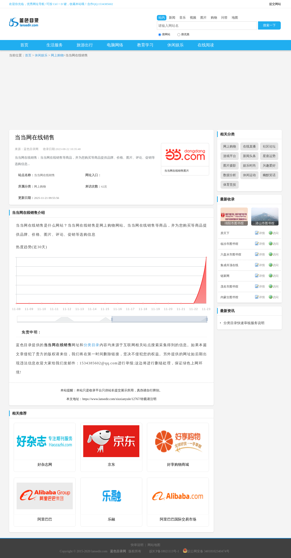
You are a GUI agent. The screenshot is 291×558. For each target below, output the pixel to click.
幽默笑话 (269, 175)
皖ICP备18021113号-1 (164, 551)
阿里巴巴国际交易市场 (178, 519)
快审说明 (137, 545)
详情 (262, 233)
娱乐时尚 (249, 165)
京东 (111, 464)
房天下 (225, 233)
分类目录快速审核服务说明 (243, 323)
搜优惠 (183, 34)
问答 (224, 17)
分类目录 (92, 345)
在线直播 (249, 146)
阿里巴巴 (45, 519)
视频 (193, 17)
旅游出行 (85, 45)
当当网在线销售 (35, 137)
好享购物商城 (178, 464)
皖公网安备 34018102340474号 (206, 551)
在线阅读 (206, 45)
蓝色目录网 (31, 149)
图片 (203, 17)
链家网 (225, 276)
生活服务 (54, 45)
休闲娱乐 (175, 45)
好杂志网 (45, 464)
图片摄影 (229, 165)
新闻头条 (249, 156)
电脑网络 (115, 45)
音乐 (182, 17)
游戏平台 (229, 156)
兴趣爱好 (269, 165)
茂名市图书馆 (229, 286)
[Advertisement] (145, 96)
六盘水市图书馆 (231, 254)
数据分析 (229, 175)
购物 (214, 17)
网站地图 (154, 545)
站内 (161, 17)
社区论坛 (269, 146)
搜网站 (164, 34)
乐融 (111, 519)
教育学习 (145, 45)
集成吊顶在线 (229, 265)
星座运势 (269, 156)
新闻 (172, 17)
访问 (275, 233)
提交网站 (275, 4)
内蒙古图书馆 (229, 297)
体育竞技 (229, 184)
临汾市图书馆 (229, 243)
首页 (24, 45)
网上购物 (57, 55)
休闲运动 (249, 175)
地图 (235, 17)
